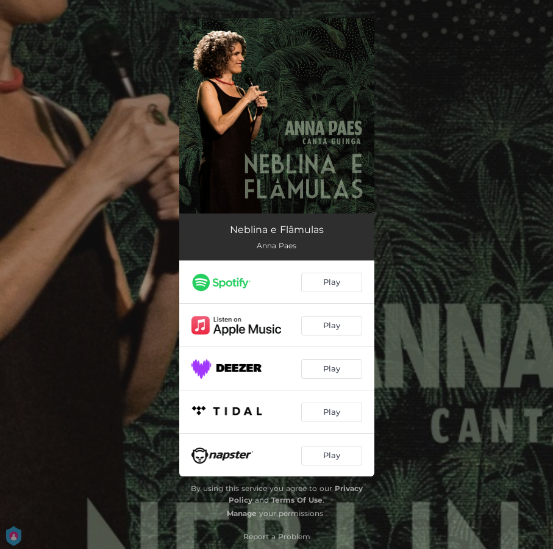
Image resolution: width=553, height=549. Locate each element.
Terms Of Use (297, 499)
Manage (242, 513)
